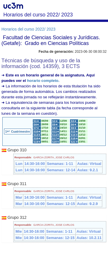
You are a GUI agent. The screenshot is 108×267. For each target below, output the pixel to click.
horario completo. (43, 80)
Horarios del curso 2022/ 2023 (28, 29)
